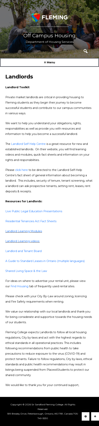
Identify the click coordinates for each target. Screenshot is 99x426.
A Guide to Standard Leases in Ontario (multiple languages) (45, 261)
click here (21, 170)
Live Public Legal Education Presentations (33, 211)
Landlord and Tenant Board (23, 251)
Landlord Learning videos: (22, 241)
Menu (49, 62)
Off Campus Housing (49, 36)
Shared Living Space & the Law (26, 271)
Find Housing (19, 286)
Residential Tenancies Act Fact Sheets (30, 221)
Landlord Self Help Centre (28, 144)
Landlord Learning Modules (23, 231)
